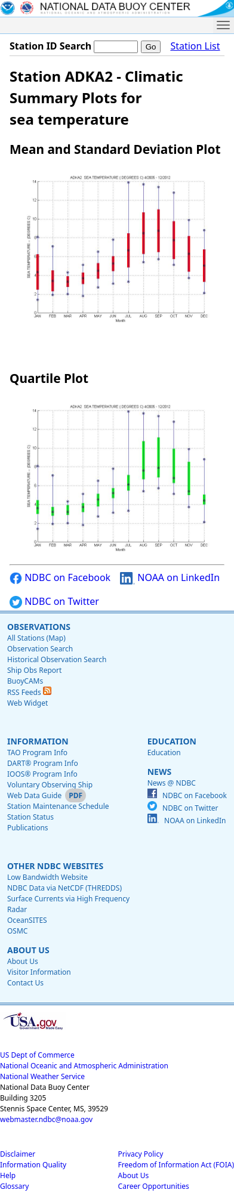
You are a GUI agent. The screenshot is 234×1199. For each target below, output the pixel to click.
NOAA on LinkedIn (170, 578)
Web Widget (27, 703)
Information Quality (33, 1165)
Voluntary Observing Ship (50, 785)
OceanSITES (27, 920)
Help (8, 1175)
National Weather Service (42, 1076)
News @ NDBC (171, 783)
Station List (195, 45)
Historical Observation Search (56, 659)
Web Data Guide (34, 795)
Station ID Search (50, 45)
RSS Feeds (29, 692)
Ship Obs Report (34, 670)
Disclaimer (17, 1154)
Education (171, 741)
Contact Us (25, 983)
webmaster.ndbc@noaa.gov (46, 1119)
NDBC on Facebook (60, 578)
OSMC (17, 931)
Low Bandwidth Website (47, 877)
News (159, 771)
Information (38, 741)
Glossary (14, 1186)
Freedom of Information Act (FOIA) (176, 1165)
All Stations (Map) (36, 638)
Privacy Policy (141, 1154)
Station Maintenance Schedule (58, 806)
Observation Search (40, 649)
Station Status (30, 817)
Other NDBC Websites (55, 866)
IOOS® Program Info (42, 774)
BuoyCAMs (25, 681)
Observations (38, 626)
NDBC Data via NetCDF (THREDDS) (64, 888)
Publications (27, 828)
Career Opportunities (153, 1186)
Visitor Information (39, 972)
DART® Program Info (42, 763)
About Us (28, 950)
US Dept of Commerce (37, 1055)
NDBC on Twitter (54, 601)
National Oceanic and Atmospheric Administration (84, 1066)
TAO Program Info (37, 752)
